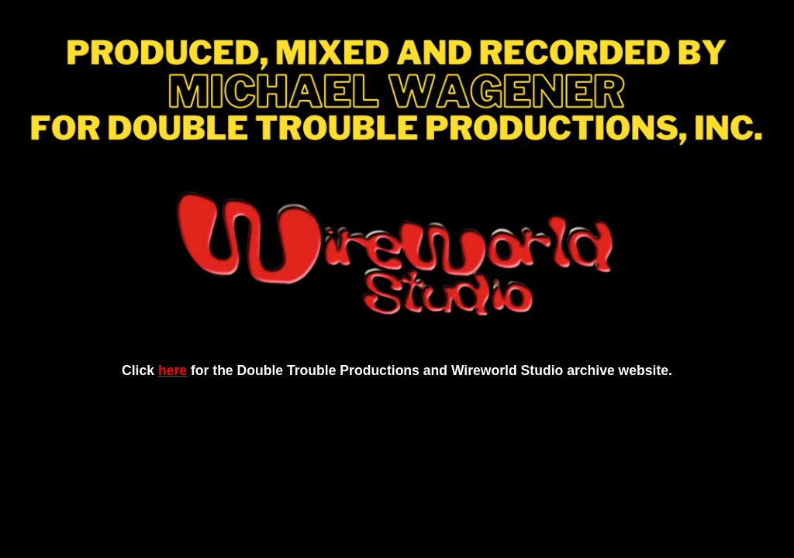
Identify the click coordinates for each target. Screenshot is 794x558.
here (172, 370)
